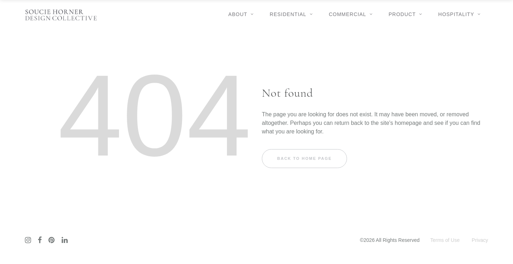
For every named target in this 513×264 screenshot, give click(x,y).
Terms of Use (445, 240)
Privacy (480, 240)
